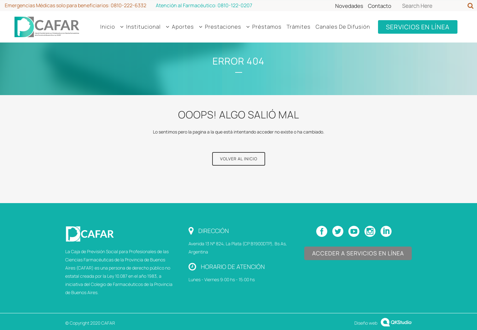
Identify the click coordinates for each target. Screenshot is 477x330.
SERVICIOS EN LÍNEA (418, 27)
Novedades (349, 5)
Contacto (379, 5)
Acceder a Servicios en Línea (358, 253)
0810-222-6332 (128, 5)
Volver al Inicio (238, 159)
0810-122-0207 (235, 5)
